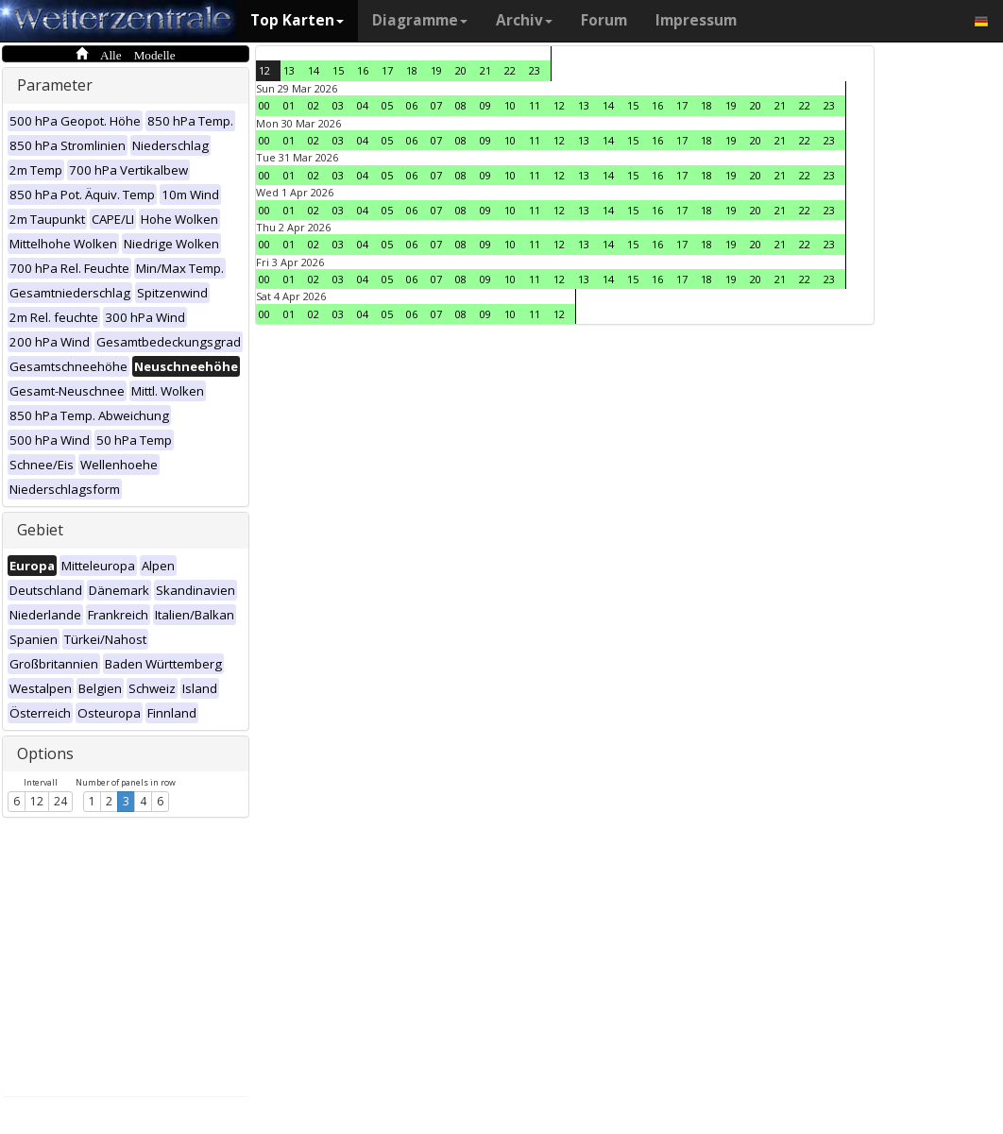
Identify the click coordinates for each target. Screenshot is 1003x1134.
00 (264, 105)
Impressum (696, 20)
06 (411, 105)
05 (387, 105)
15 (338, 70)
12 (36, 801)
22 (510, 70)
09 (485, 105)
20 (461, 70)
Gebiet (40, 529)
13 (289, 70)
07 (436, 105)
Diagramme (420, 20)
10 (510, 105)
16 (362, 70)
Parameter (55, 85)
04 (362, 105)
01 (289, 105)
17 (387, 70)
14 (313, 70)
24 (60, 801)
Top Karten (297, 20)
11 (534, 105)
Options (45, 753)
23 (534, 70)
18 (411, 70)
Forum (604, 20)
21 (485, 70)
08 (461, 105)
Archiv (524, 20)
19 (436, 70)
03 (338, 105)
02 (313, 105)
